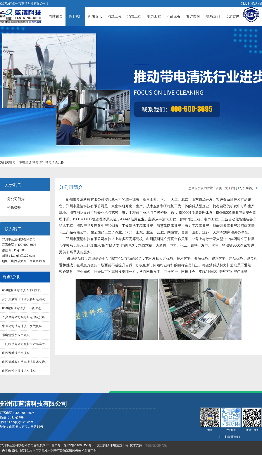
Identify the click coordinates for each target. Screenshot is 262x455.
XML (244, 3)
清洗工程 (115, 16)
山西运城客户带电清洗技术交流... (25, 362)
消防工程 (134, 16)
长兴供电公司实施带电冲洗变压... (25, 317)
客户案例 (193, 16)
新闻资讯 (95, 16)
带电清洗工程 (119, 445)
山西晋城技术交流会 (16, 353)
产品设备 (174, 16)
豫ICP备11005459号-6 (79, 445)
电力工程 (154, 16)
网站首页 (56, 16)
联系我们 (213, 16)
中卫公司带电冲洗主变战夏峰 (22, 326)
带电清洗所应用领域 (16, 335)
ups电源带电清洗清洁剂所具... (22, 290)
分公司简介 (16, 199)
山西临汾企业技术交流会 (19, 371)
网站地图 (256, 3)
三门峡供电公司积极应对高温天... (25, 344)
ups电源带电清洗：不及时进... (22, 308)
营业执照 (103, 445)
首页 (219, 188)
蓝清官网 (233, 16)
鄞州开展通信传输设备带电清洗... (25, 299)
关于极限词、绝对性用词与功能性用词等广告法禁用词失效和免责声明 (49, 450)
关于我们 (75, 16)
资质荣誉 (14, 208)
